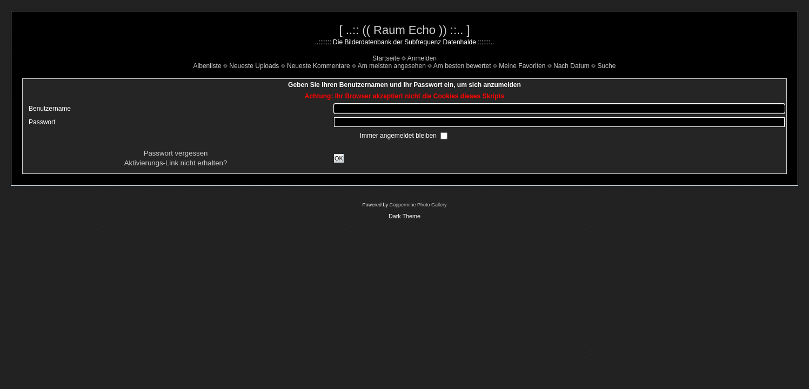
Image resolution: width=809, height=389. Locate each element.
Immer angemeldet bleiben (399, 135)
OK (339, 158)
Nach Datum (571, 66)
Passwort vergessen (176, 153)
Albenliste (207, 66)
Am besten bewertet (462, 66)
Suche (606, 66)
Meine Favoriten (522, 66)
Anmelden (422, 58)
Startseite (386, 58)
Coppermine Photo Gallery (417, 204)
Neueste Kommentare (318, 66)
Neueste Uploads (254, 66)
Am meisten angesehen (392, 66)
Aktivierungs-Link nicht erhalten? (176, 163)
